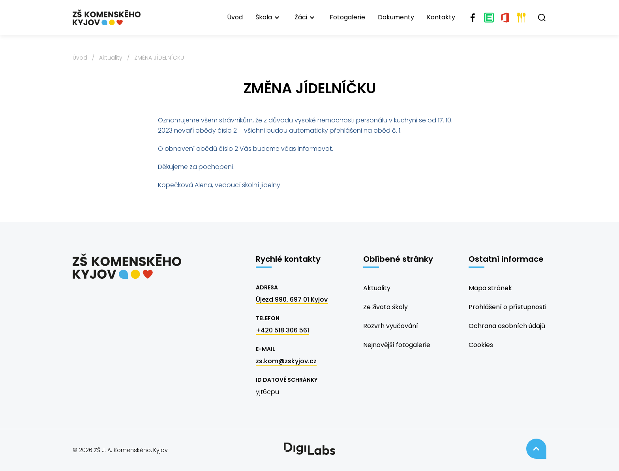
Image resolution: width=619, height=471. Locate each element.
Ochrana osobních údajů (507, 325)
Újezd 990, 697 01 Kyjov (292, 299)
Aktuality (110, 58)
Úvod (235, 17)
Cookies (481, 344)
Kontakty (441, 17)
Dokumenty (396, 17)
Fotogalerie (347, 17)
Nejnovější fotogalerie (396, 344)
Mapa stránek (490, 288)
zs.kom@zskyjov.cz (286, 361)
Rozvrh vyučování (390, 325)
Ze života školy (385, 306)
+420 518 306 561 (282, 330)
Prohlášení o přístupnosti (507, 306)
